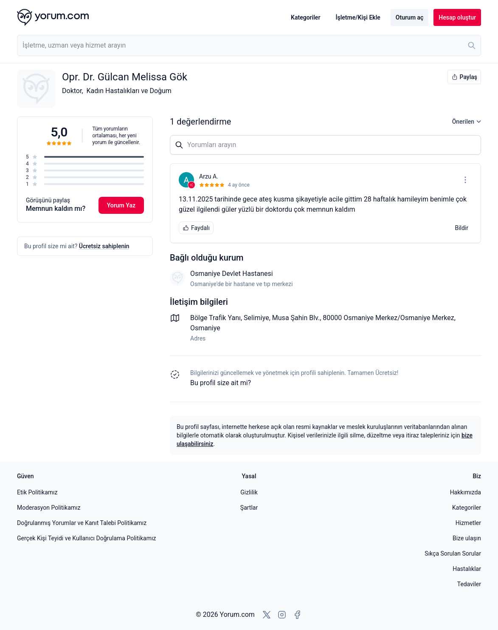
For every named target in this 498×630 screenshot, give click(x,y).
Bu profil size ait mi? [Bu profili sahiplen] (220, 383)
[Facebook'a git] (297, 615)
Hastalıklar (467, 568)
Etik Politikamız (37, 492)
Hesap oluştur (457, 17)
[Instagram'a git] (282, 615)
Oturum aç (409, 17)
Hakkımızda (465, 492)
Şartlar (249, 507)
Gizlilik (249, 492)
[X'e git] (267, 615)
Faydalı (196, 227)
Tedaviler (469, 584)
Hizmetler (468, 522)
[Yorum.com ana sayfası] (53, 17)
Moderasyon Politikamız (48, 507)
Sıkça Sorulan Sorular (453, 553)
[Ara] (471, 45)
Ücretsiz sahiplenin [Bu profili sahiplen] (104, 246)
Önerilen (466, 121)
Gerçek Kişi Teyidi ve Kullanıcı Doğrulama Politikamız (86, 538)
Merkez (443, 318)
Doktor (72, 91)
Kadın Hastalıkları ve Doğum (129, 91)
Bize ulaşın (467, 538)
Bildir (461, 227)
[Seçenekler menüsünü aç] (465, 180)
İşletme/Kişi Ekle (357, 17)
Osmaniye (205, 328)
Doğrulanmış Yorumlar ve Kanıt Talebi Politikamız (81, 522)
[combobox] (249, 45)
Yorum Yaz (121, 205)
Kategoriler (305, 17)
